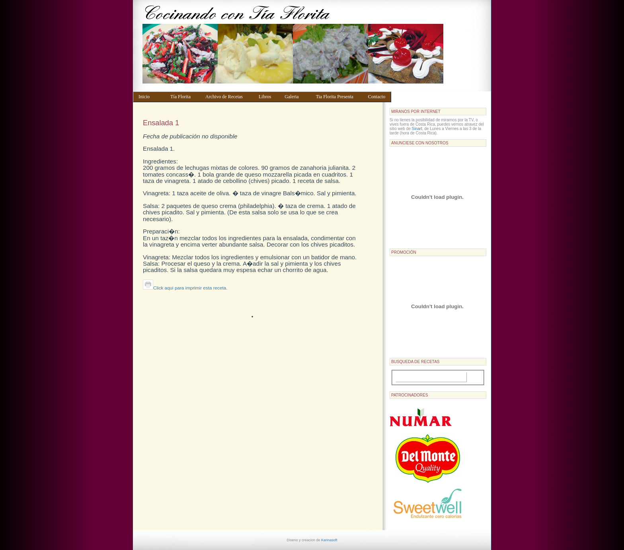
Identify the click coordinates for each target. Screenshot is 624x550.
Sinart (417, 128)
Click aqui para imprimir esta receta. (185, 287)
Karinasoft (329, 540)
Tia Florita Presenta (338, 96)
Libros (268, 96)
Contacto (378, 96)
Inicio (150, 96)
